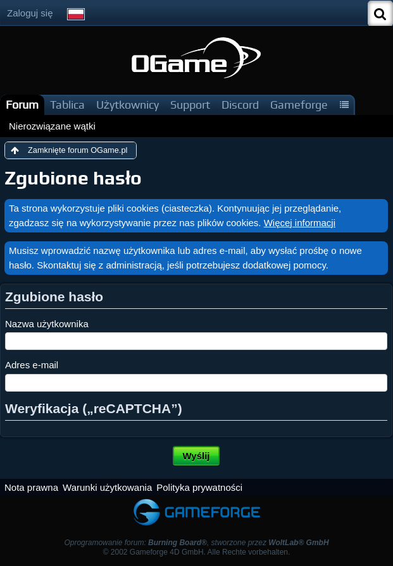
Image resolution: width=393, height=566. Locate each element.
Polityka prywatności (199, 487)
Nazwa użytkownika (47, 323)
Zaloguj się (30, 13)
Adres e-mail (31, 364)
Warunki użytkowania (107, 487)
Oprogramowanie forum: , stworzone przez (196, 542)
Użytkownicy (127, 104)
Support (190, 104)
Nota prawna (31, 487)
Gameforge (299, 104)
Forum (22, 104)
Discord (240, 104)
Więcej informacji (299, 222)
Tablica (67, 104)
